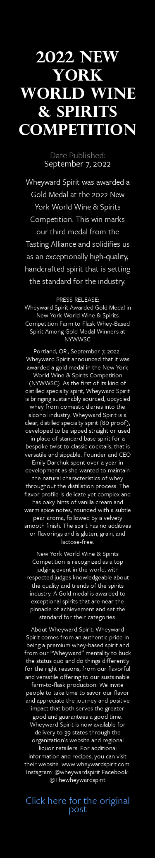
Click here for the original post (78, 803)
